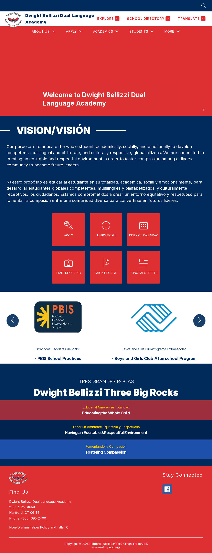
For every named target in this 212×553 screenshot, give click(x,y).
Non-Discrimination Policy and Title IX (38, 527)
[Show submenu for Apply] (71, 31)
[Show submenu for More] (169, 31)
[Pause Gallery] (203, 110)
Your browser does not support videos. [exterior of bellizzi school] (106, 76)
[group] (58, 328)
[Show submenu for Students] (138, 31)
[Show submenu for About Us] (41, 31)
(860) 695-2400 (33, 518)
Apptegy (115, 547)
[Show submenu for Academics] (103, 31)
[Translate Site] (191, 18)
